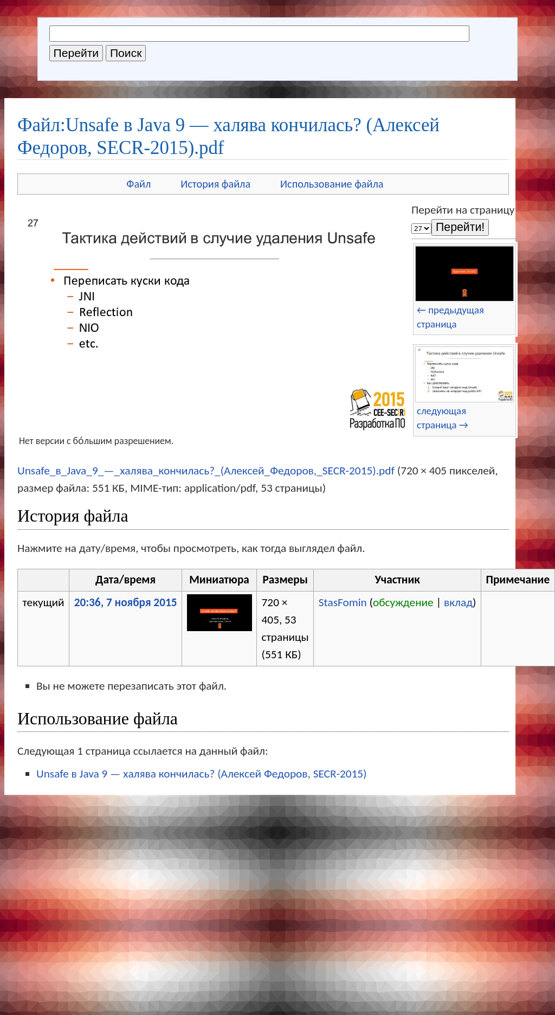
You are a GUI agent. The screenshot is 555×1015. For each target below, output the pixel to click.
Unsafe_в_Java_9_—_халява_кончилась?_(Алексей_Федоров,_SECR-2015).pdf (206, 471)
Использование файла (331, 183)
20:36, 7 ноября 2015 (125, 602)
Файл (138, 183)
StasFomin (343, 602)
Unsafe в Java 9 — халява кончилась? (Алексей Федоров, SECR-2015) (201, 774)
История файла (215, 183)
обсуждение (403, 602)
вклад (458, 602)
